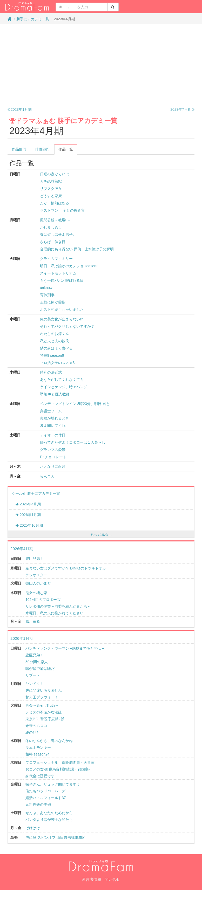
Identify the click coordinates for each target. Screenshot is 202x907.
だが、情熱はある (54, 203)
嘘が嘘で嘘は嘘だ (40, 668)
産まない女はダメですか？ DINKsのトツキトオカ (65, 568)
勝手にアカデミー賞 (32, 19)
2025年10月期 (29, 525)
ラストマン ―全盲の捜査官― (64, 210)
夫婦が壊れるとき (54, 418)
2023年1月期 (20, 109)
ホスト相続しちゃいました (62, 309)
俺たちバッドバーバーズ (45, 791)
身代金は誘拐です (40, 776)
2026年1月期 (28, 515)
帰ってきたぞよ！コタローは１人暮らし (72, 442)
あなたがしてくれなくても (62, 379)
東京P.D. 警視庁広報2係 (44, 719)
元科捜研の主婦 (38, 804)
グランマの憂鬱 (52, 450)
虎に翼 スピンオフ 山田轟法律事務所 (55, 837)
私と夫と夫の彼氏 (54, 341)
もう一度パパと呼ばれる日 (62, 280)
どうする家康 (51, 196)
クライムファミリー (56, 259)
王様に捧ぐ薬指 (52, 302)
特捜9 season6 (52, 355)
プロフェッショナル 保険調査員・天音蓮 (60, 762)
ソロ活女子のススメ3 (57, 363)
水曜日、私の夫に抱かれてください (54, 613)
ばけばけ (32, 828)
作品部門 (19, 149)
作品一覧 (65, 149)
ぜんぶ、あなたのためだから (49, 813)
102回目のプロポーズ (42, 599)
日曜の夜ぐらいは (54, 174)
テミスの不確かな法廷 (43, 712)
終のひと (32, 732)
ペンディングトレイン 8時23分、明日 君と (75, 404)
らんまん (47, 476)
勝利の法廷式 (51, 372)
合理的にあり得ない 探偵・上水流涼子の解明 (77, 249)
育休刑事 (47, 295)
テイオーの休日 (52, 435)
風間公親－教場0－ (55, 220)
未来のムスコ (36, 726)
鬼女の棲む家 (36, 593)
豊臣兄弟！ (34, 558)
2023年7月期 (182, 109)
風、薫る (32, 621)
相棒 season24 (37, 754)
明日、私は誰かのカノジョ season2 (69, 266)
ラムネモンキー (38, 747)
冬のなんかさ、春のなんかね (49, 741)
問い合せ (112, 879)
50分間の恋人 (36, 662)
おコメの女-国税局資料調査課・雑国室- (57, 769)
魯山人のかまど (38, 583)
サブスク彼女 (51, 189)
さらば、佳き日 (52, 242)
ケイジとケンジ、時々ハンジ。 (65, 387)
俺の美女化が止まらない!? (61, 319)
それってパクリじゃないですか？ (67, 326)
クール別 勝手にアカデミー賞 (36, 493)
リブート (32, 675)
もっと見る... (101, 534)
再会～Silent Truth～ (41, 705)
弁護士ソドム (51, 411)
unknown (47, 288)
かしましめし (51, 227)
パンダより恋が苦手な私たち (49, 819)
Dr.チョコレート (53, 457)
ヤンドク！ (34, 684)
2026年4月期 (28, 504)
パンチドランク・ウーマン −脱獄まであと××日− (64, 648)
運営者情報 (91, 879)
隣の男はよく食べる (56, 348)
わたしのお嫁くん (54, 334)
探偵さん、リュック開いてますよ (52, 784)
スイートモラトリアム (58, 273)
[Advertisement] (101, 65)
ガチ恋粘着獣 (51, 181)
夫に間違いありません (43, 690)
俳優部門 (42, 149)
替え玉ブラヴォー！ (41, 697)
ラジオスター (36, 575)
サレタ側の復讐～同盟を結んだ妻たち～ (58, 606)
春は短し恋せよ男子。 (58, 234)
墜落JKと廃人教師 (55, 394)
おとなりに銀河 (52, 466)
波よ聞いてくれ (52, 425)
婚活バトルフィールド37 (45, 798)
